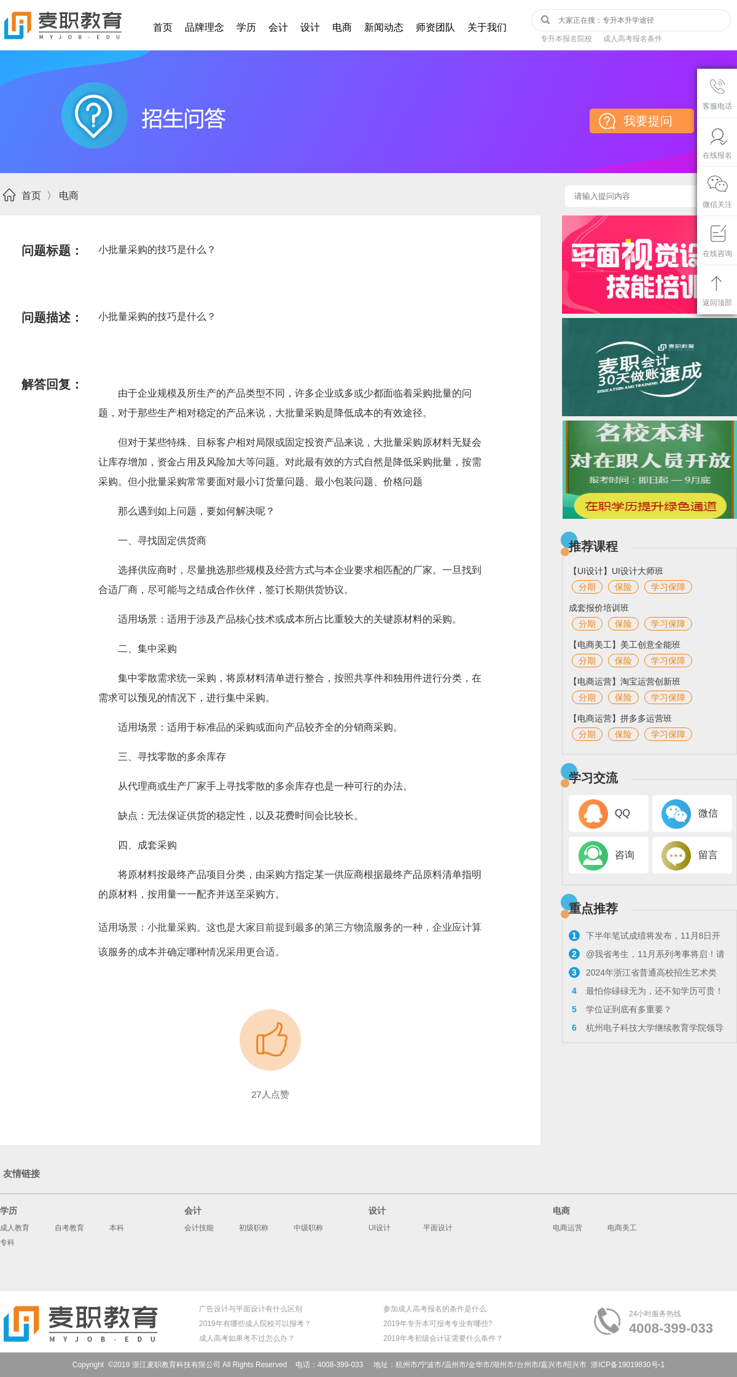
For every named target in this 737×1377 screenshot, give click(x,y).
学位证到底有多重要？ (620, 1009)
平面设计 (438, 1228)
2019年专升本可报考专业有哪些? (437, 1323)
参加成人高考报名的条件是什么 (434, 1309)
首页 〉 (39, 195)
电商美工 (622, 1228)
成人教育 (14, 1228)
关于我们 (487, 27)
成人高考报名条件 (632, 38)
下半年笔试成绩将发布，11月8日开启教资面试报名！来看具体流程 (644, 937)
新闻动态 (384, 27)
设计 (310, 27)
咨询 (624, 855)
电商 (342, 27)
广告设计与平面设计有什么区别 (250, 1309)
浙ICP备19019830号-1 (628, 1364)
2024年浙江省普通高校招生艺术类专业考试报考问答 (643, 974)
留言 (708, 855)
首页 (163, 27)
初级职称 (253, 1228)
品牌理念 (204, 27)
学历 (246, 27)
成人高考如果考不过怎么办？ (247, 1338)
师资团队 (435, 27)
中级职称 (308, 1228)
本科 (116, 1228)
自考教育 (69, 1228)
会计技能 (199, 1228)
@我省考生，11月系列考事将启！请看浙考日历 (647, 955)
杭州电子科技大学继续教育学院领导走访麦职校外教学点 (646, 1029)
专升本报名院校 (566, 38)
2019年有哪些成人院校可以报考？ (255, 1323)
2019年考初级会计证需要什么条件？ (443, 1338)
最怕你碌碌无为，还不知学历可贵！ (646, 990)
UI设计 (379, 1228)
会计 (278, 27)
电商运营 (567, 1228)
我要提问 (648, 121)
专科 (7, 1242)
